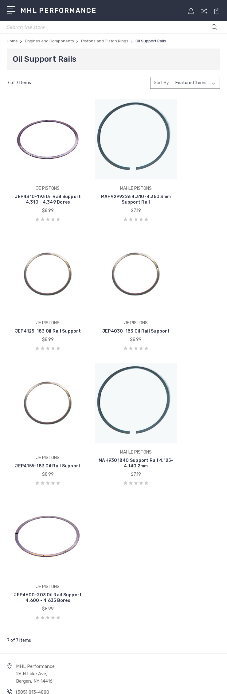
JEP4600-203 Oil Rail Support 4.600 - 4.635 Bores (40, 432)
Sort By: (162, 82)
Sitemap (142, 684)
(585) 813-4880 (32, 529)
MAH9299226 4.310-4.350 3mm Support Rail (113, 190)
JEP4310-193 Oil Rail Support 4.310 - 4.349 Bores (40, 187)
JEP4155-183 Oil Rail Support (113, 309)
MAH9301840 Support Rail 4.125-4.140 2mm (186, 309)
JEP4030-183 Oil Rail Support (40, 309)
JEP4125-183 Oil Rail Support (186, 190)
